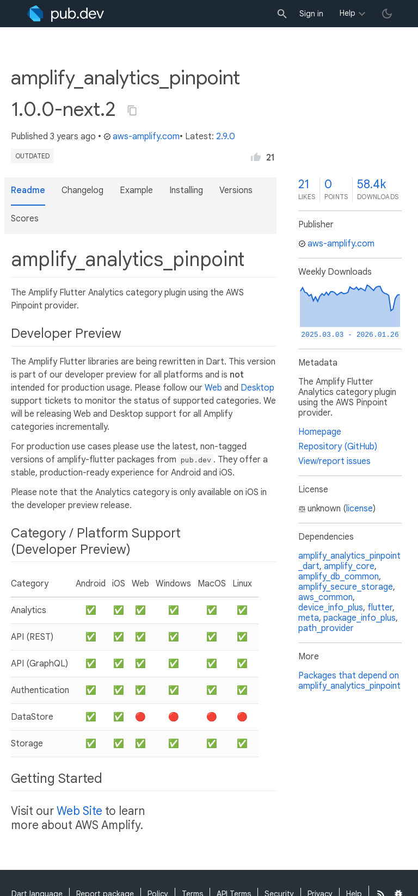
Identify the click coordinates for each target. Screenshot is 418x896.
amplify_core (349, 566)
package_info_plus (359, 618)
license (359, 508)
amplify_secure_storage (345, 587)
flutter (379, 607)
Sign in (311, 13)
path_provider (326, 628)
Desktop (257, 387)
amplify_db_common (338, 576)
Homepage (319, 432)
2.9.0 (225, 136)
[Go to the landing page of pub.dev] (65, 13)
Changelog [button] (82, 190)
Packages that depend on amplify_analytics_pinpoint (349, 680)
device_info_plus (330, 607)
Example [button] (136, 190)
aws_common (325, 597)
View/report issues (334, 461)
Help (347, 13)
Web (213, 387)
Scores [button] (25, 218)
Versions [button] (236, 190)
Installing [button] (186, 190)
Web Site (79, 811)
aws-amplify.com (141, 136)
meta (308, 618)
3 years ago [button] (73, 136)
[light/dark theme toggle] (387, 13)
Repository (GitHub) (337, 446)
